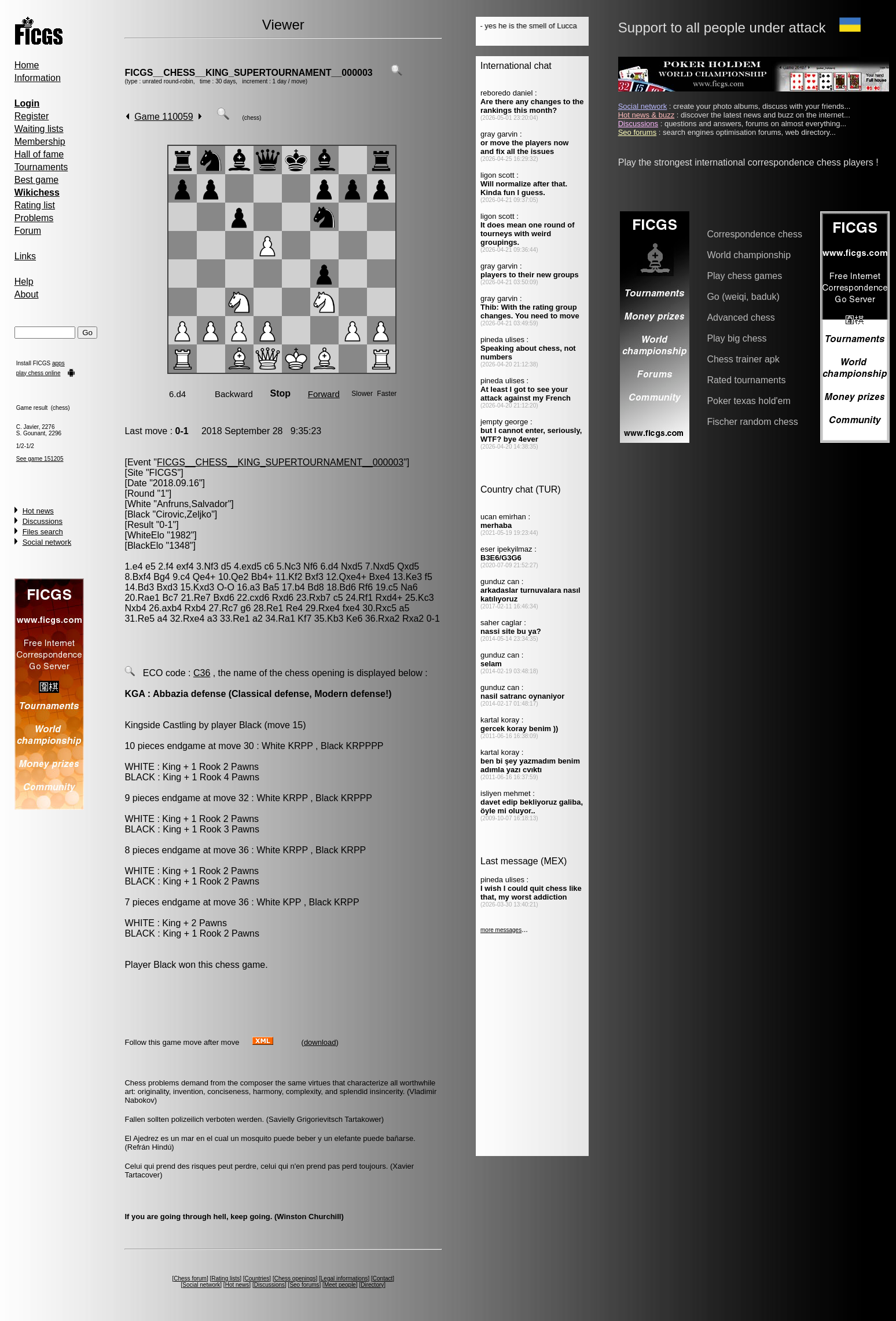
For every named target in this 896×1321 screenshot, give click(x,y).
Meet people (340, 1285)
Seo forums (304, 1285)
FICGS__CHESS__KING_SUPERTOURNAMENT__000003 (248, 73)
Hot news (38, 511)
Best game (36, 180)
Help (24, 282)
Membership (39, 141)
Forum (27, 231)
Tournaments (41, 167)
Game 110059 (163, 117)
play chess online (38, 373)
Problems (34, 218)
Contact (382, 1278)
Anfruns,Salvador (192, 504)
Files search (43, 531)
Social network (47, 542)
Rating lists (225, 1278)
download (320, 1042)
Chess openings (295, 1278)
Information (37, 78)
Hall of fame (39, 154)
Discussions (43, 521)
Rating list (34, 205)
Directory (372, 1285)
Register (31, 116)
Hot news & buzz (646, 115)
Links (25, 256)
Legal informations (344, 1278)
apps (58, 363)
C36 (201, 673)
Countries (257, 1278)
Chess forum (190, 1278)
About (26, 294)
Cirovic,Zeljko (183, 514)
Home (26, 65)
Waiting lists (39, 129)
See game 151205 (40, 459)
